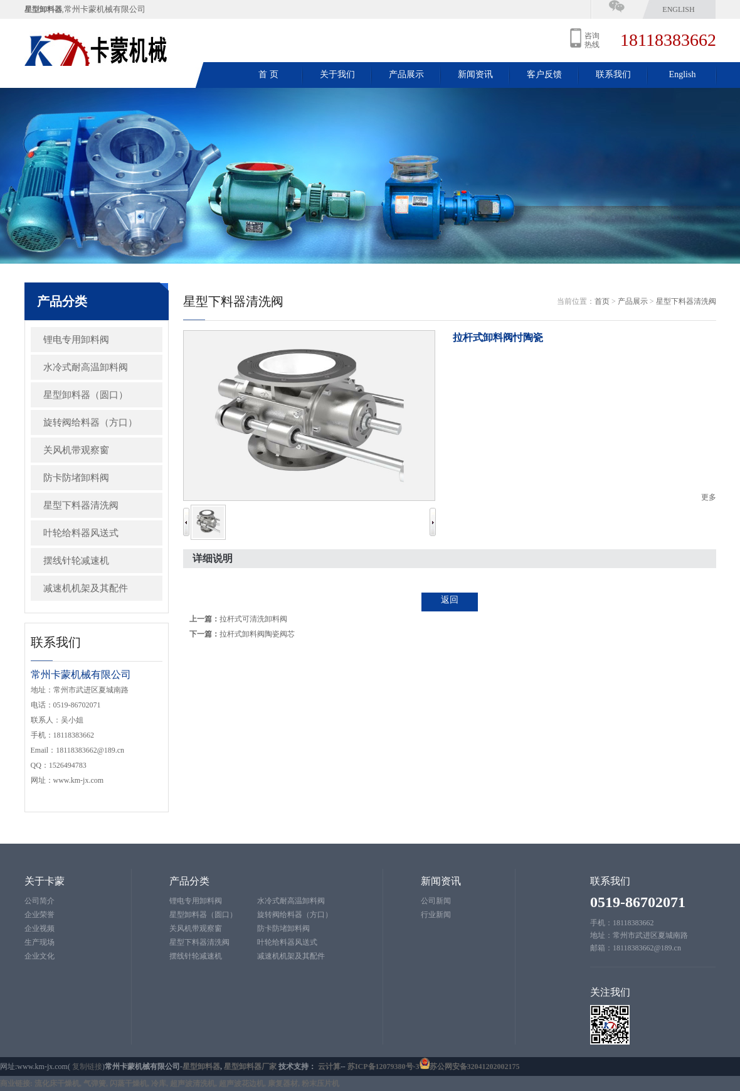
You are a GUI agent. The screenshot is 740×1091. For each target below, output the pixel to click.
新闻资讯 (475, 74)
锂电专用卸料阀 (76, 340)
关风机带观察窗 (76, 450)
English (678, 9)
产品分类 (189, 881)
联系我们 (613, 74)
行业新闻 (436, 914)
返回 (449, 600)
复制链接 (87, 1066)
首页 (602, 301)
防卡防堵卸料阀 (76, 478)
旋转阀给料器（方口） (90, 422)
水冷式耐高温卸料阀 (85, 367)
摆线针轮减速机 (76, 561)
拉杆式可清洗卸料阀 (253, 619)
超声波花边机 (241, 1083)
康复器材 (283, 1083)
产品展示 (406, 74)
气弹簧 (94, 1083)
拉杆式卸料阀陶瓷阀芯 (257, 634)
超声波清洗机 (192, 1083)
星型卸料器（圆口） (85, 395)
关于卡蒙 (44, 881)
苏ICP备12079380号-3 (383, 1066)
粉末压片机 (320, 1083)
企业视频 (39, 928)
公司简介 (39, 900)
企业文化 (39, 956)
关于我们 (337, 74)
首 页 (268, 74)
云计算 (329, 1066)
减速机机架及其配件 (85, 588)
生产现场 (39, 942)
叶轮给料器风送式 (81, 533)
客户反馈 (544, 74)
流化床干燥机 (57, 1083)
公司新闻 (436, 900)
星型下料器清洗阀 (81, 505)
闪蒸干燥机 (128, 1083)
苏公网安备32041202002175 (475, 1066)
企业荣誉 (39, 914)
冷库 (158, 1083)
